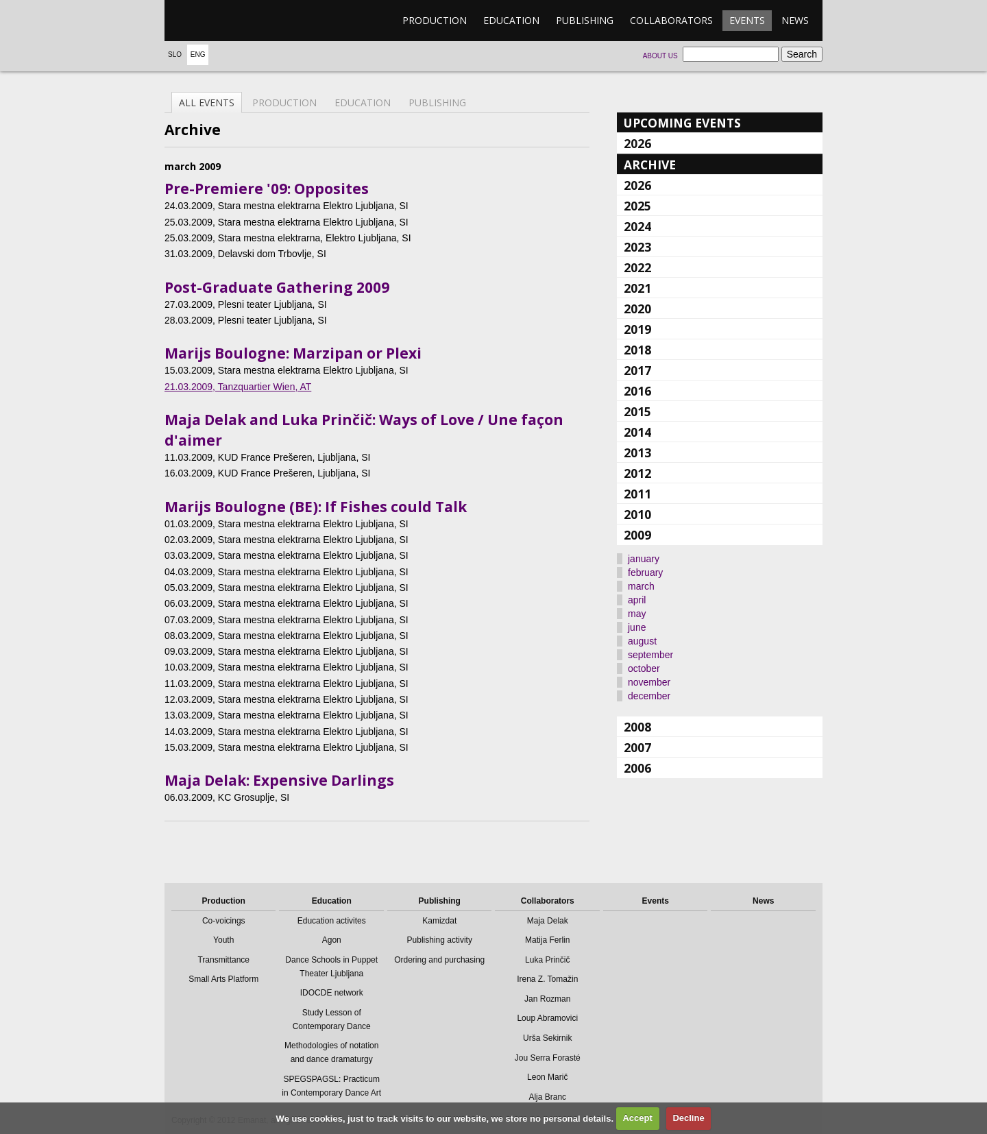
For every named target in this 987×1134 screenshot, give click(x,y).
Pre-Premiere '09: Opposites (266, 188)
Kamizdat (439, 921)
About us (660, 56)
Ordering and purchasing (439, 960)
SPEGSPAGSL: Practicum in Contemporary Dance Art (331, 1086)
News (795, 20)
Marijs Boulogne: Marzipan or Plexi (293, 353)
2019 (637, 329)
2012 (637, 473)
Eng (198, 54)
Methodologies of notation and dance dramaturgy (331, 1052)
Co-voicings (223, 921)
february (645, 572)
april (637, 599)
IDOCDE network (331, 993)
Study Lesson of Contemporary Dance (332, 1019)
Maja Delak (547, 921)
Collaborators (671, 20)
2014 (637, 432)
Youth (223, 940)
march (641, 586)
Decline (688, 1118)
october (644, 668)
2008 (637, 727)
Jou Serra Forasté (548, 1058)
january (643, 558)
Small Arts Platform (223, 979)
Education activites (331, 921)
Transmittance (223, 960)
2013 (637, 452)
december (649, 695)
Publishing (584, 20)
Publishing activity (439, 940)
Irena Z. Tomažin (547, 979)
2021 (637, 288)
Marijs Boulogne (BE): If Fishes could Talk (315, 506)
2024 (637, 226)
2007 (637, 747)
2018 (637, 349)
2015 (637, 411)
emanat (229, 20)
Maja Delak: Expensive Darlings (279, 780)
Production (434, 20)
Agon (331, 940)
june (637, 627)
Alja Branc (547, 1097)
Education (511, 20)
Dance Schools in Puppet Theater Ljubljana (331, 966)
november (649, 682)
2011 (637, 493)
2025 (637, 205)
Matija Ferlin (547, 940)
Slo (175, 54)
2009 (637, 535)
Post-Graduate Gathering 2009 (276, 287)
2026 (637, 143)
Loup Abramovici (547, 1018)
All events (206, 102)
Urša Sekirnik (547, 1038)
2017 (637, 370)
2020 (637, 308)
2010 (637, 514)
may (637, 613)
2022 (637, 267)
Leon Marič (547, 1077)
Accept (637, 1118)
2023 (637, 247)
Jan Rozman (547, 999)
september (650, 654)
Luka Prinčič (547, 960)
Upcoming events (682, 122)
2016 (637, 391)
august (642, 641)
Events (747, 20)
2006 (637, 768)
